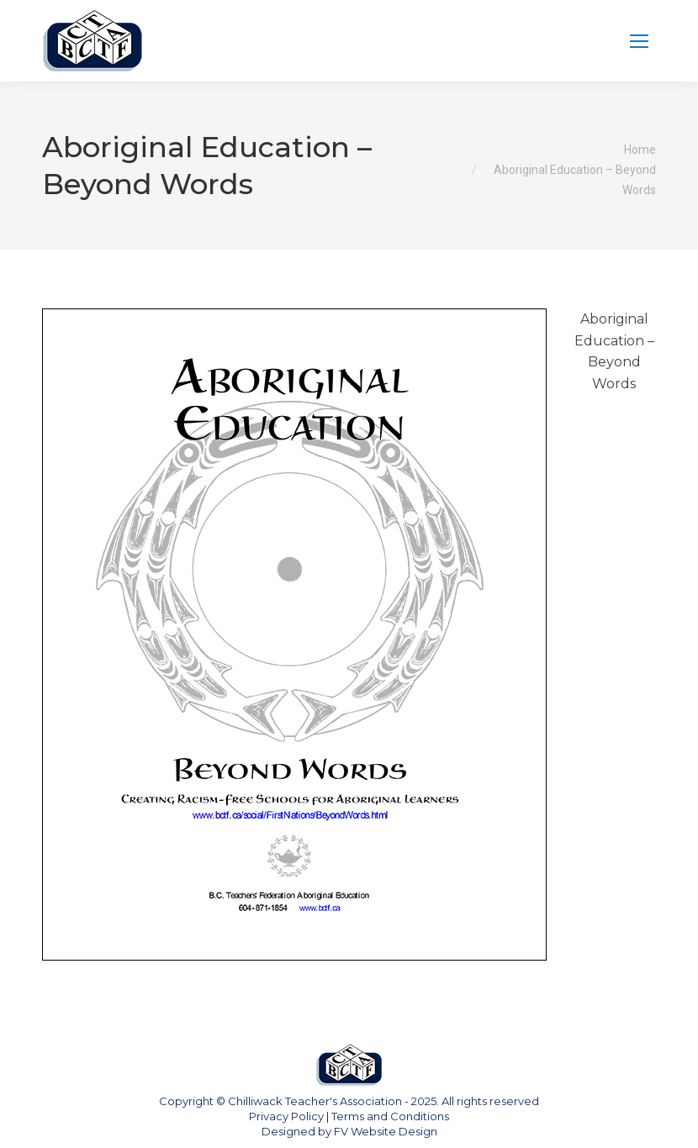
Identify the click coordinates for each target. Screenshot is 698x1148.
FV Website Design (385, 1131)
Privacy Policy (286, 1116)
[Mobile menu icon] (639, 41)
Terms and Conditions (390, 1116)
